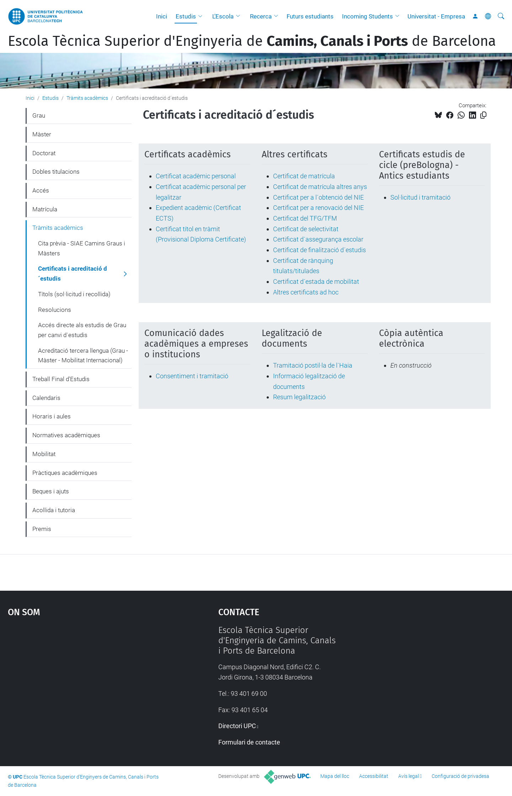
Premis (41, 528)
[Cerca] (501, 16)
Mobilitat (43, 453)
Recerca (261, 16)
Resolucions (54, 309)
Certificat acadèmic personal (196, 176)
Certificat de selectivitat (305, 229)
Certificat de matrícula (304, 176)
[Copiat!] (483, 115)
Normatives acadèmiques (66, 435)
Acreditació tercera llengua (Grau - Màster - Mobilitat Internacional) (83, 355)
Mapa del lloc (334, 776)
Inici (161, 16)
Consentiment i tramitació (192, 376)
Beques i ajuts (50, 491)
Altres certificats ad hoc (305, 292)
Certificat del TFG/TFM (305, 218)
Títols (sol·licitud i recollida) (74, 294)
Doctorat (43, 153)
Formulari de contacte (249, 742)
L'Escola (223, 16)
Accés (40, 190)
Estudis (186, 16)
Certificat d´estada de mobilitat (316, 281)
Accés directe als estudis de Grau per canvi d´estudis (82, 330)
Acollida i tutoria (53, 510)
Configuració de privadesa (460, 776)
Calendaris (46, 397)
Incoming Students (367, 16)
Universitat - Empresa (436, 16)
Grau (38, 115)
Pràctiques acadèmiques (64, 472)
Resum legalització (299, 397)
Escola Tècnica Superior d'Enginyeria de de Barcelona (252, 41)
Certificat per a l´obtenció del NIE (318, 197)
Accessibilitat (373, 776)
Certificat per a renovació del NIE (318, 207)
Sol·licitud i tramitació (420, 197)
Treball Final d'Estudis (61, 379)
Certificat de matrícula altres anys (320, 186)
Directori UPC (237, 726)
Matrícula (44, 209)
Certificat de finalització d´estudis (319, 250)
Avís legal (408, 776)
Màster (41, 134)
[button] (202, 16)
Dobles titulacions (56, 171)
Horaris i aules (51, 416)
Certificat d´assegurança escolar (318, 239)
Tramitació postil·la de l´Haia (312, 365)
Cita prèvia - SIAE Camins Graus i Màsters (81, 248)
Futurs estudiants (310, 16)
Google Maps (88, 678)
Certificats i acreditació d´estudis (72, 273)
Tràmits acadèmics (87, 98)
